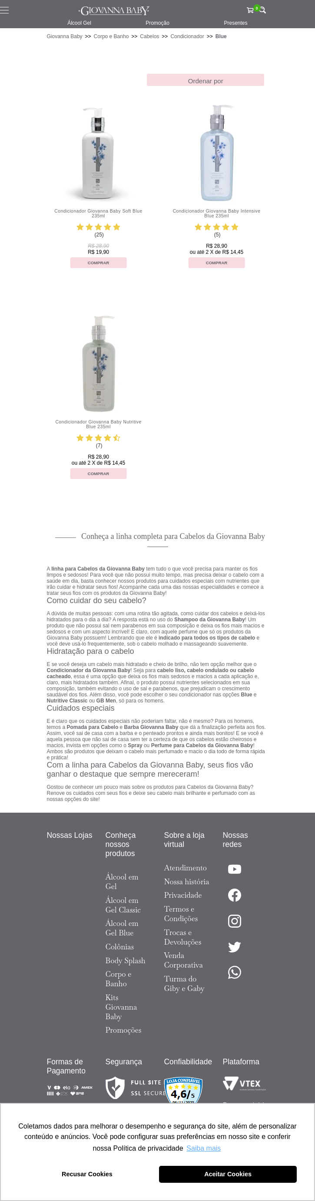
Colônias (120, 947)
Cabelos (149, 36)
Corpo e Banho (111, 36)
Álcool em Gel (122, 881)
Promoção (157, 23)
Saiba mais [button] (203, 1148)
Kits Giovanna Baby (121, 1007)
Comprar (98, 262)
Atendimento (185, 868)
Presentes (235, 23)
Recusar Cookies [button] (87, 1174)
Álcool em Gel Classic (123, 905)
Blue (221, 36)
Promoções (124, 1030)
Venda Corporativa (183, 960)
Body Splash (126, 960)
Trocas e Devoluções (183, 937)
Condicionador (187, 36)
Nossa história (186, 881)
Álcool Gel (79, 23)
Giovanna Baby (65, 36)
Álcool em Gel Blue (122, 928)
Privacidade (183, 895)
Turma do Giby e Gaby (184, 983)
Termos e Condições (181, 913)
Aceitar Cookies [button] (228, 1174)
